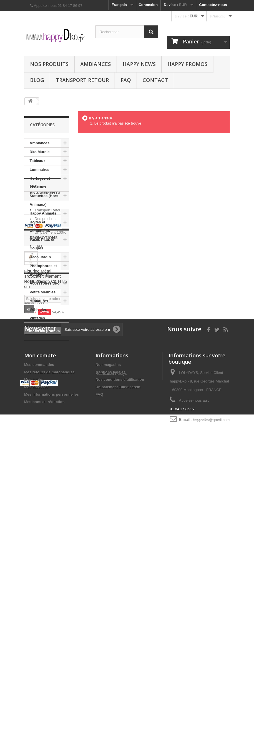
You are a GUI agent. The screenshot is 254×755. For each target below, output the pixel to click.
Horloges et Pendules (40, 182)
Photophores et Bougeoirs (43, 270)
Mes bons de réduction (44, 694)
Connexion (148, 5)
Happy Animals (43, 213)
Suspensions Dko (41, 331)
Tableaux (37, 161)
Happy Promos (187, 64)
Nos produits (49, 64)
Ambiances (95, 64)
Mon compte (40, 647)
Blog (37, 80)
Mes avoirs (33, 671)
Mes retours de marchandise (49, 664)
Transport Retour (82, 80)
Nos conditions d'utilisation (119, 671)
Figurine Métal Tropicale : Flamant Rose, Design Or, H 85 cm (45, 483)
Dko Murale (40, 152)
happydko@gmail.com (211, 711)
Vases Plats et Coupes (42, 243)
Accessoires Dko (45, 283)
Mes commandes (39, 656)
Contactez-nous (213, 5)
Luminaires (39, 169)
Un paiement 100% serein (117, 679)
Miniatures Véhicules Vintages (39, 309)
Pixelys (121, 696)
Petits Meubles (43, 292)
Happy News (139, 64)
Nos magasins (108, 656)
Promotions (43, 442)
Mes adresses (36, 679)
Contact (155, 80)
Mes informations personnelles (51, 686)
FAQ (126, 80)
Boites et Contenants (40, 226)
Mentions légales (110, 664)
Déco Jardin (40, 257)
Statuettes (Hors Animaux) (44, 200)
